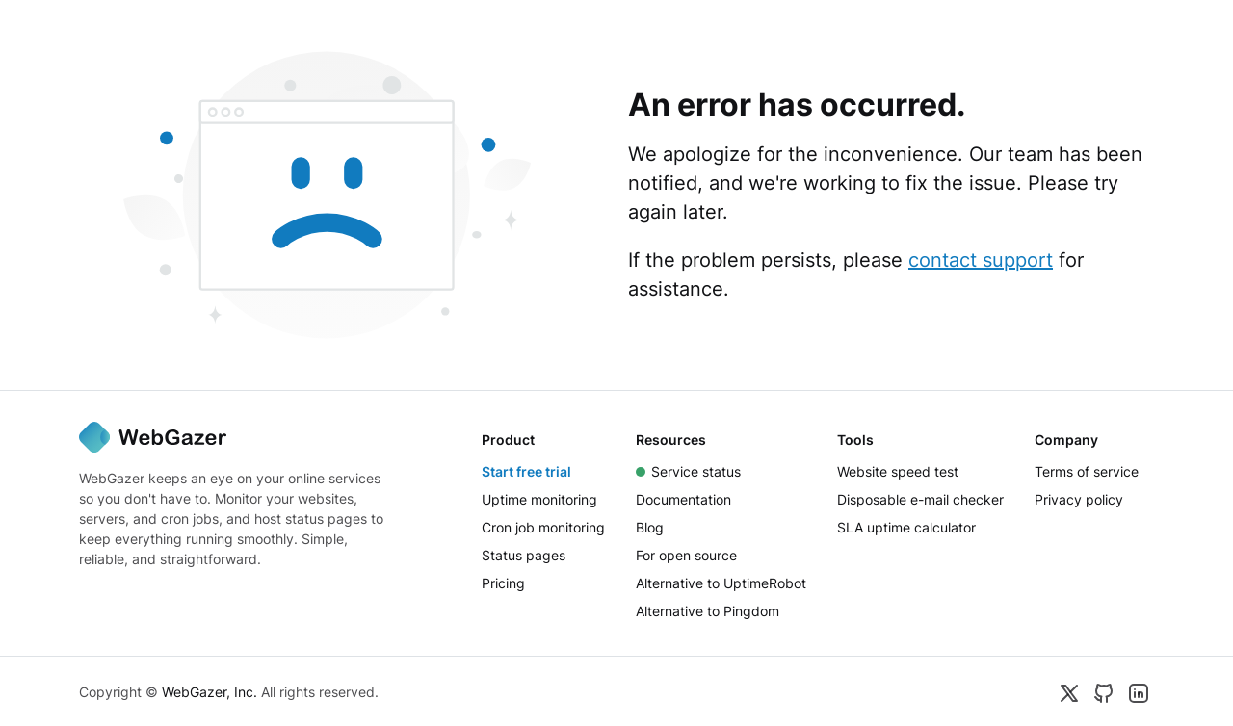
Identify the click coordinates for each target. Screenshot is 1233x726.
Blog (650, 527)
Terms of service (1087, 471)
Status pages (523, 555)
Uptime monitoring (539, 499)
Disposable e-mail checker (920, 499)
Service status (688, 471)
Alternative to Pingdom (707, 611)
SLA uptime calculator (906, 527)
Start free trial (526, 471)
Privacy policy (1079, 499)
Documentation (683, 499)
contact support (980, 260)
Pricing (503, 583)
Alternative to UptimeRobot (721, 583)
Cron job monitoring (543, 527)
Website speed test (897, 471)
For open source (686, 555)
